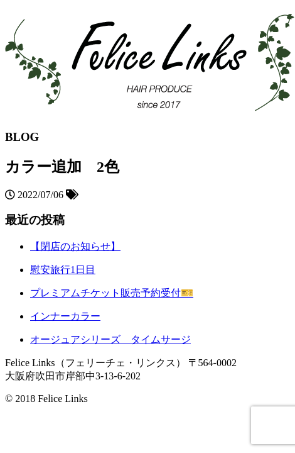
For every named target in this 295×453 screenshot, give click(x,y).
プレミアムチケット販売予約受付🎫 (111, 293)
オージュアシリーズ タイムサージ (110, 339)
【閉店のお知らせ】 (75, 246)
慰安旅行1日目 (62, 269)
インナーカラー (65, 316)
